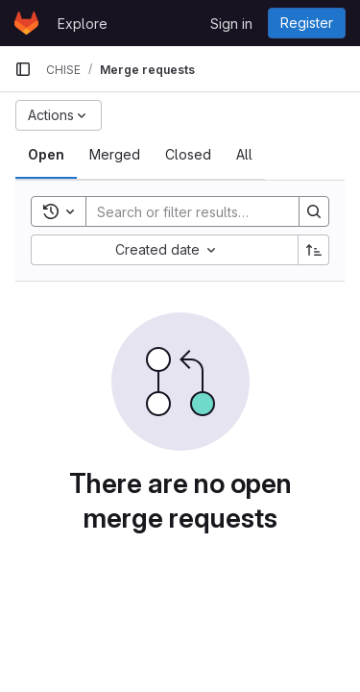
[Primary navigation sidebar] (23, 69)
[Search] (212, 211)
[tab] (46, 155)
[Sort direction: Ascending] (314, 250)
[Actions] (58, 115)
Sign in (231, 23)
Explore (83, 23)
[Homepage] (26, 23)
